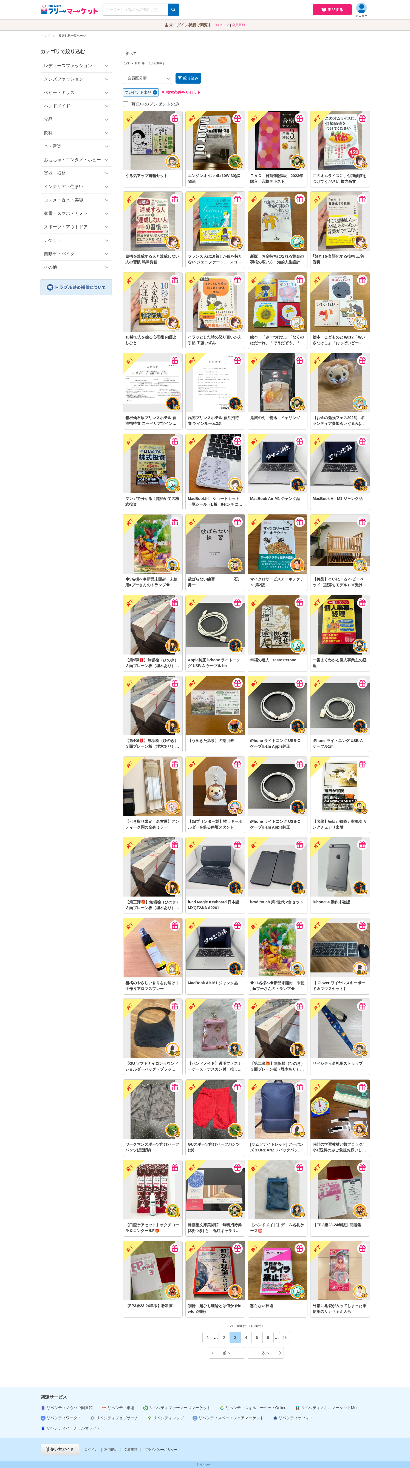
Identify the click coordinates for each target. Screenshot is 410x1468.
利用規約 (110, 1450)
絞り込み (188, 78)
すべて (131, 53)
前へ (221, 1353)
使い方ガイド (59, 1449)
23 (284, 1337)
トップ (45, 35)
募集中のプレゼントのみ (155, 104)
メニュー (361, 10)
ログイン (222, 25)
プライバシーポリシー (161, 1450)
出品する (332, 9)
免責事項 (130, 1450)
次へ (271, 1353)
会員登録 (238, 25)
